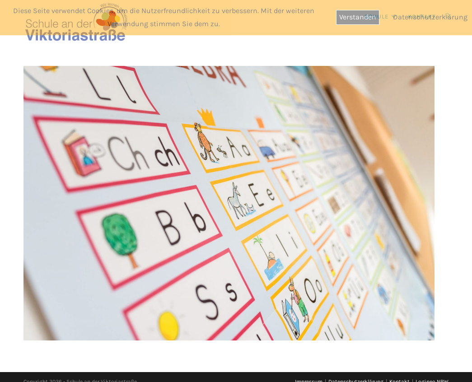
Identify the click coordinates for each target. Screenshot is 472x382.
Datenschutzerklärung (430, 17)
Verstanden (357, 17)
